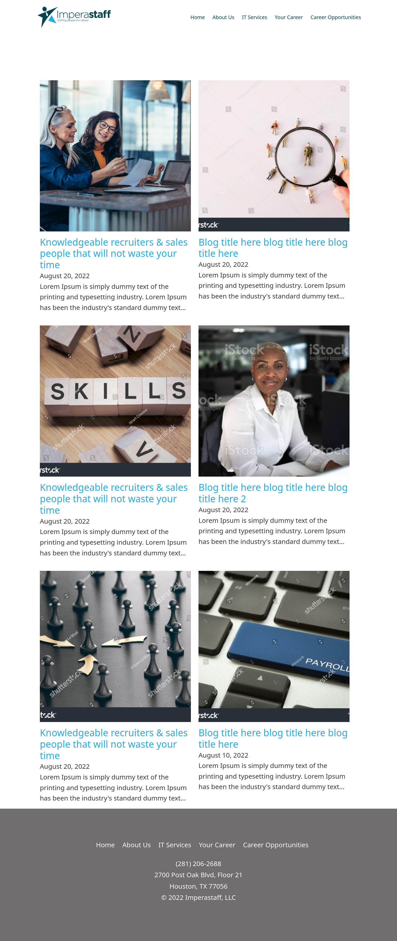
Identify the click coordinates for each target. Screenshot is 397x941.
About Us (223, 17)
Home (197, 17)
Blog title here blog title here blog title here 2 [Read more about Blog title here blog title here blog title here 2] (273, 493)
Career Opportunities (335, 17)
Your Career (289, 17)
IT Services (254, 17)
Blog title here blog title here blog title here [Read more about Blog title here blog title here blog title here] (273, 248)
